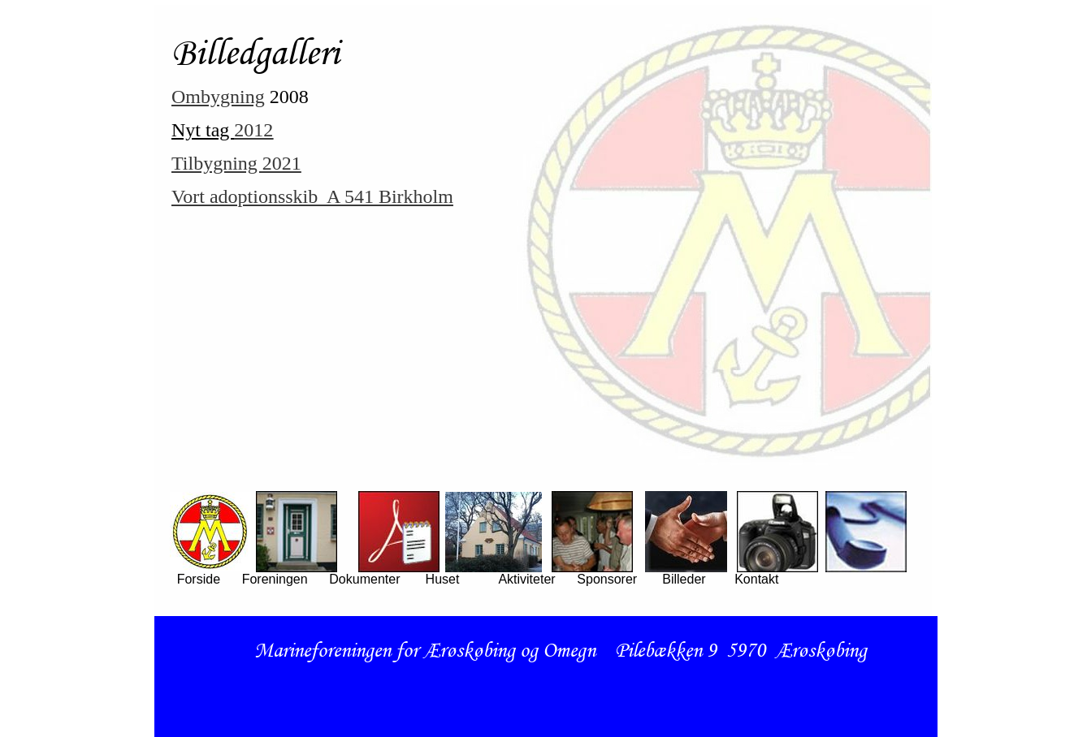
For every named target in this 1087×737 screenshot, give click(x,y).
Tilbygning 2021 (236, 163)
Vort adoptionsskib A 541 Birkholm (312, 196)
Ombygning (218, 96)
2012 (253, 129)
